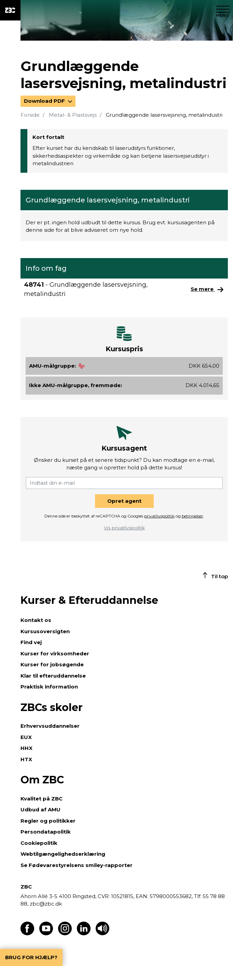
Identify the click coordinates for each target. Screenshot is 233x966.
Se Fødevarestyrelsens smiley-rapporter (76, 865)
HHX (26, 748)
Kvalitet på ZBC (41, 798)
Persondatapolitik (45, 831)
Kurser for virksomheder (54, 653)
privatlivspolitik (159, 515)
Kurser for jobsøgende (52, 664)
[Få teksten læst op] (102, 933)
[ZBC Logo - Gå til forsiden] (10, 10)
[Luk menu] (223, 10)
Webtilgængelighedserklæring (62, 854)
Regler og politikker (48, 821)
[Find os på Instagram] (65, 933)
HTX (26, 759)
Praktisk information (49, 686)
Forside (30, 115)
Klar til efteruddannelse (53, 675)
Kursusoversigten (45, 631)
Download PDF (45, 101)
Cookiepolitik (38, 843)
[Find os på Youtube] (46, 933)
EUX (26, 737)
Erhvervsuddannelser (50, 726)
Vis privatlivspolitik (124, 527)
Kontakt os (35, 620)
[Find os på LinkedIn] (84, 933)
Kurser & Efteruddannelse (89, 600)
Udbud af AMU (40, 809)
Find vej (31, 642)
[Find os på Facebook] (27, 933)
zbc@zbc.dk (46, 903)
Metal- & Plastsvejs (73, 115)
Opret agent (124, 501)
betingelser (192, 515)
